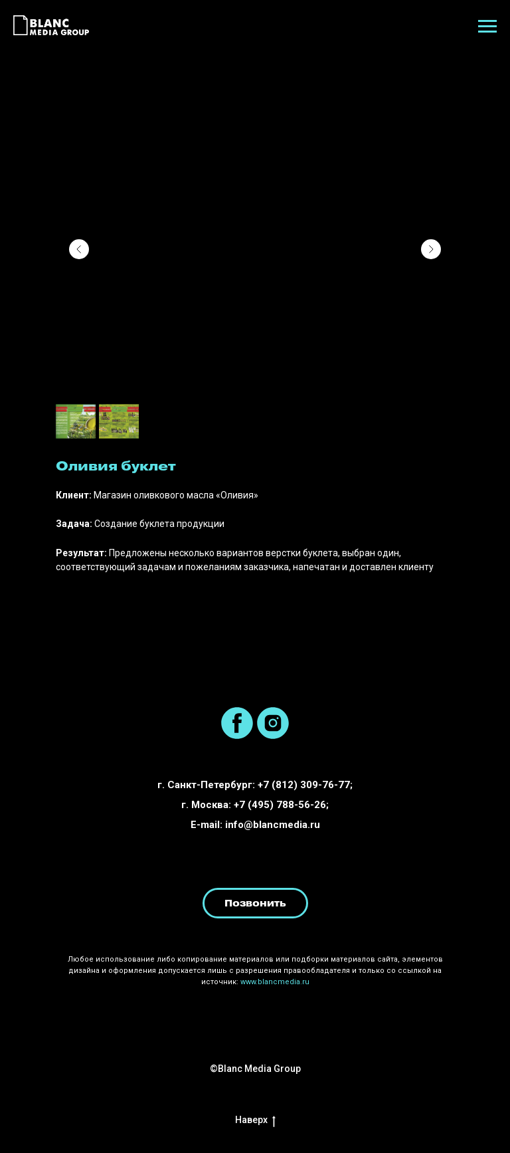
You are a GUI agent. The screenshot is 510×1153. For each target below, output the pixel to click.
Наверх (255, 1119)
